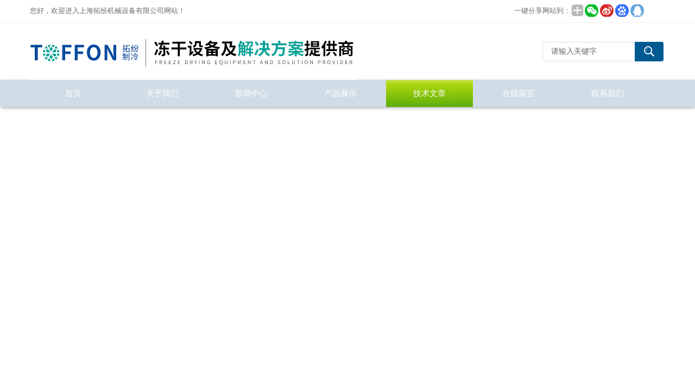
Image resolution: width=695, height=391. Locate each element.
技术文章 (429, 93)
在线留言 (518, 93)
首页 (73, 93)
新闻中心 (251, 93)
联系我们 (607, 93)
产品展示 (340, 93)
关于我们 (162, 93)
